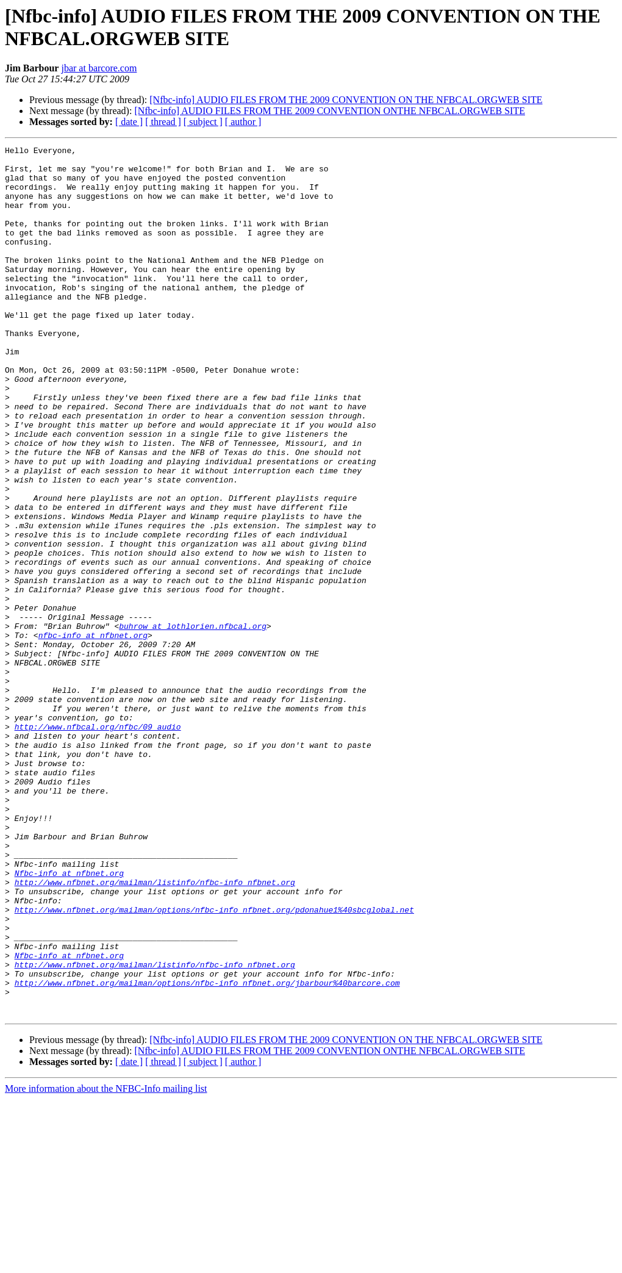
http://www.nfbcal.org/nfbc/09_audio (98, 843)
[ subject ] (203, 122)
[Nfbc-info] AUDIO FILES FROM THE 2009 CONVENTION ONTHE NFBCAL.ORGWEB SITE (329, 111)
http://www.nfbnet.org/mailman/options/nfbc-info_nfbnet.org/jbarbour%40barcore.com (207, 1151)
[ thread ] (163, 122)
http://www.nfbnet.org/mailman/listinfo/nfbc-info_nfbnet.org (155, 1030)
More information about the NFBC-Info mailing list (106, 1262)
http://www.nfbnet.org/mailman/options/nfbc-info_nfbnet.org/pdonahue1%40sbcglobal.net (214, 1063)
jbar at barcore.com (99, 68)
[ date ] (129, 122)
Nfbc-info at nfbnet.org (69, 1019)
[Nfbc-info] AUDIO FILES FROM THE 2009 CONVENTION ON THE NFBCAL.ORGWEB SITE (345, 100)
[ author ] (243, 122)
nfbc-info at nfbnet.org (93, 733)
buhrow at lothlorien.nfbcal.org (192, 722)
